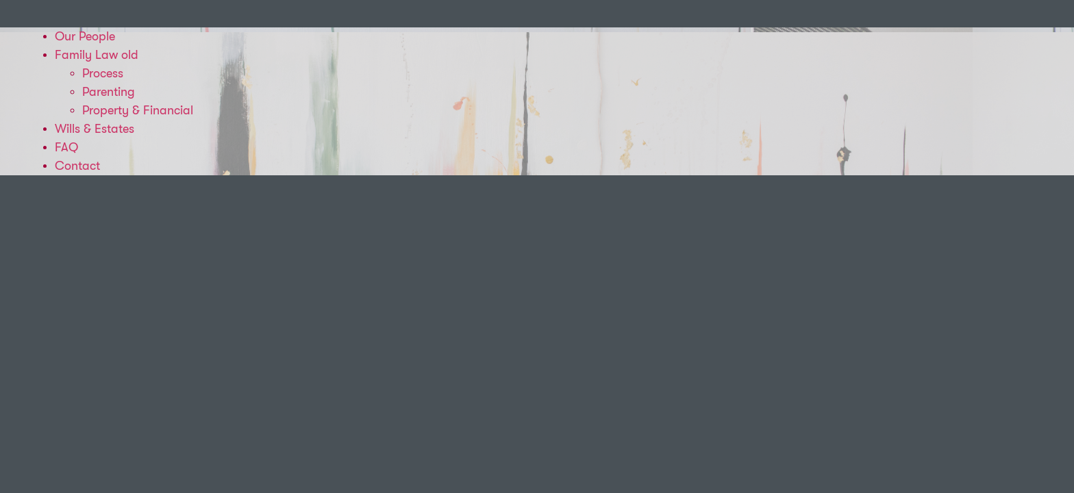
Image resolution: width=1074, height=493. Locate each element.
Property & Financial (137, 110)
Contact (77, 166)
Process (102, 73)
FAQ (66, 147)
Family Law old (96, 55)
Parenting (108, 92)
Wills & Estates (94, 129)
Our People (85, 36)
